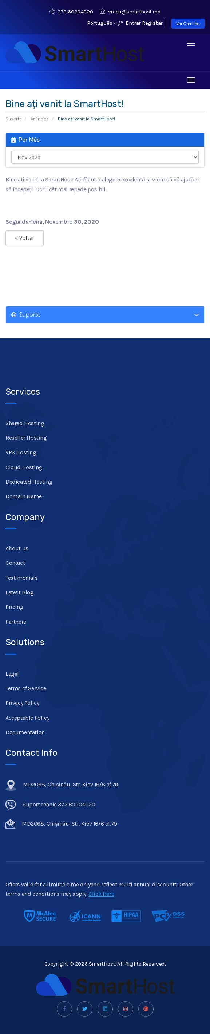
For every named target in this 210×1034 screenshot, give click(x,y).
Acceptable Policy (27, 717)
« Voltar (24, 238)
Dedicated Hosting (28, 481)
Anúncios (40, 118)
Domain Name (23, 496)
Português (101, 23)
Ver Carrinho (188, 23)
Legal (12, 673)
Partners (15, 621)
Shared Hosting (24, 423)
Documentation (25, 732)
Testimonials (21, 577)
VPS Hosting (20, 452)
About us (16, 548)
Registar (152, 23)
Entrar (129, 23)
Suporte (13, 118)
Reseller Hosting (26, 437)
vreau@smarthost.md (130, 11)
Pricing (14, 606)
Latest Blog (19, 592)
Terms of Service (25, 688)
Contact (15, 562)
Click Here (101, 893)
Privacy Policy (22, 702)
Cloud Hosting (23, 467)
